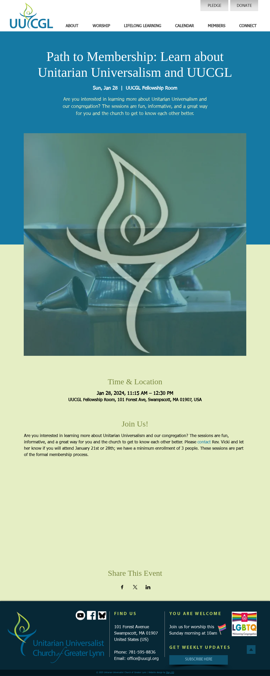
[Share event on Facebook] (122, 587)
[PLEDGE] (214, 5)
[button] (72, 26)
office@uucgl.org (143, 659)
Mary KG (170, 673)
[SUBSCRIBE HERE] (198, 660)
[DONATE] (244, 5)
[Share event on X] (135, 587)
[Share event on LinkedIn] (148, 587)
